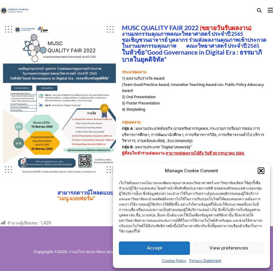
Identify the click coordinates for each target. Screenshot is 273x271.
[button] (261, 171)
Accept (154, 248)
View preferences (228, 248)
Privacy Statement (205, 260)
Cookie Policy (174, 260)
